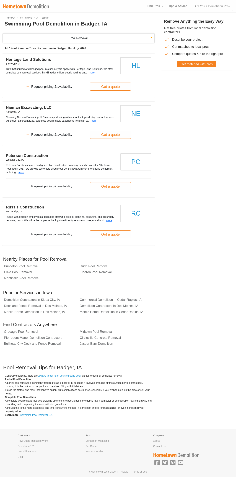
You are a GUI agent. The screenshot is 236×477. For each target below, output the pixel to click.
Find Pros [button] (153, 5)
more (92, 72)
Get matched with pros (197, 64)
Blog (20, 456)
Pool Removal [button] (79, 38)
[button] (157, 462)
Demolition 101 (26, 446)
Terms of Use (139, 471)
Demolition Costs (27, 451)
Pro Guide (91, 446)
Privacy (124, 471)
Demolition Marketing (97, 440)
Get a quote (110, 87)
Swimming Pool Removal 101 (36, 415)
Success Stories (94, 451)
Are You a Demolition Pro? (212, 6)
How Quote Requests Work (33, 440)
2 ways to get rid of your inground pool (59, 375)
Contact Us (159, 446)
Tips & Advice (177, 5)
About (156, 440)
